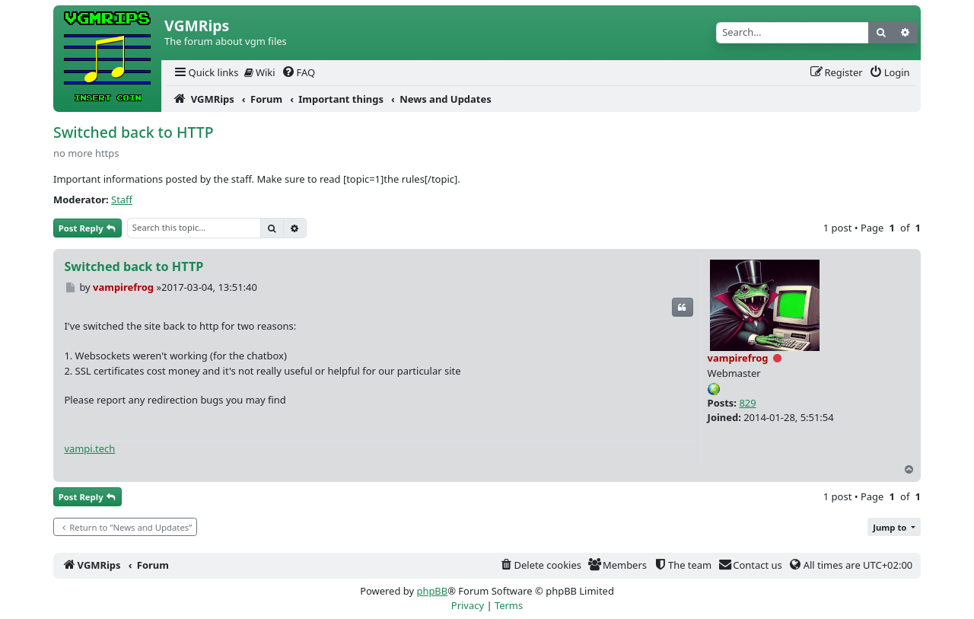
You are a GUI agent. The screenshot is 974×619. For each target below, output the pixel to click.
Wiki (259, 72)
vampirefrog (738, 358)
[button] (894, 527)
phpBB (431, 591)
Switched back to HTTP (133, 132)
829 (747, 403)
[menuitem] (205, 72)
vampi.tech (89, 448)
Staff (121, 199)
